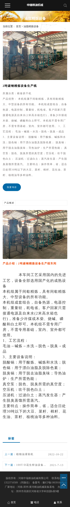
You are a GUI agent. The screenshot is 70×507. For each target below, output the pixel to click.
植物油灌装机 (24, 454)
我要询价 (12, 187)
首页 (18, 26)
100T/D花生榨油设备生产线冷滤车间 (31, 465)
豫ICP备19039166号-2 (54, 482)
